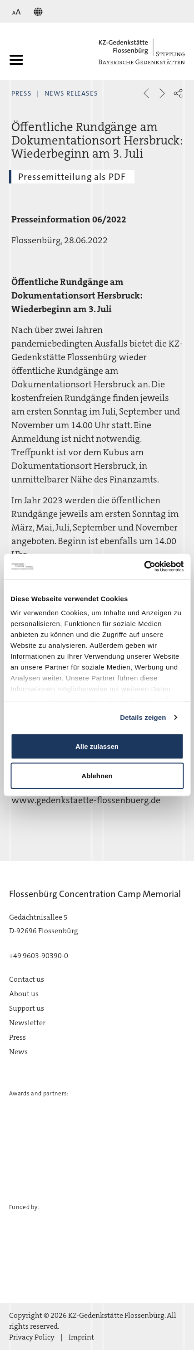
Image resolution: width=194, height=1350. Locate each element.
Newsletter (27, 1022)
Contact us (26, 979)
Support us (26, 1008)
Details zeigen (143, 717)
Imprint (81, 1337)
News (18, 1051)
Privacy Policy (32, 1337)
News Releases (71, 93)
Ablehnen (96, 776)
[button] (178, 93)
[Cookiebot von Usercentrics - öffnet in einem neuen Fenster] (144, 567)
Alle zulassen (97, 746)
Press (21, 93)
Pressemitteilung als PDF (71, 177)
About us (24, 993)
